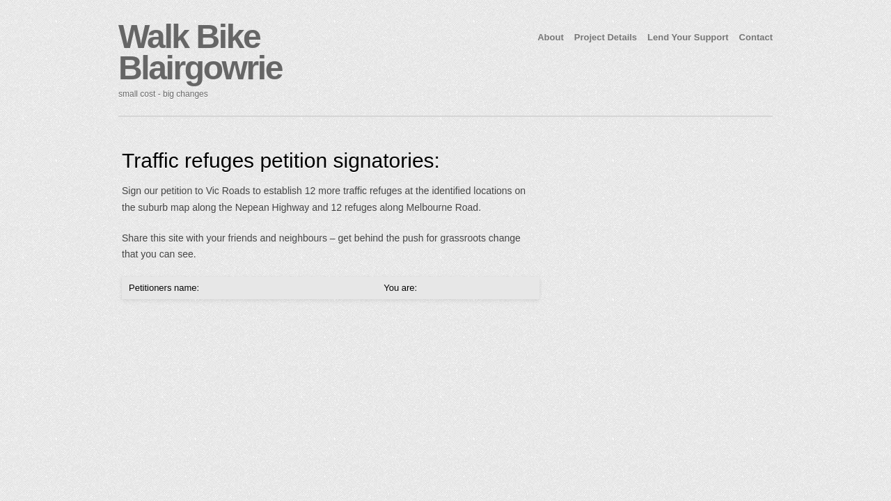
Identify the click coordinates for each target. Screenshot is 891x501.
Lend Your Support (688, 37)
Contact (756, 37)
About (550, 37)
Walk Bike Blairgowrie (200, 52)
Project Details (605, 37)
